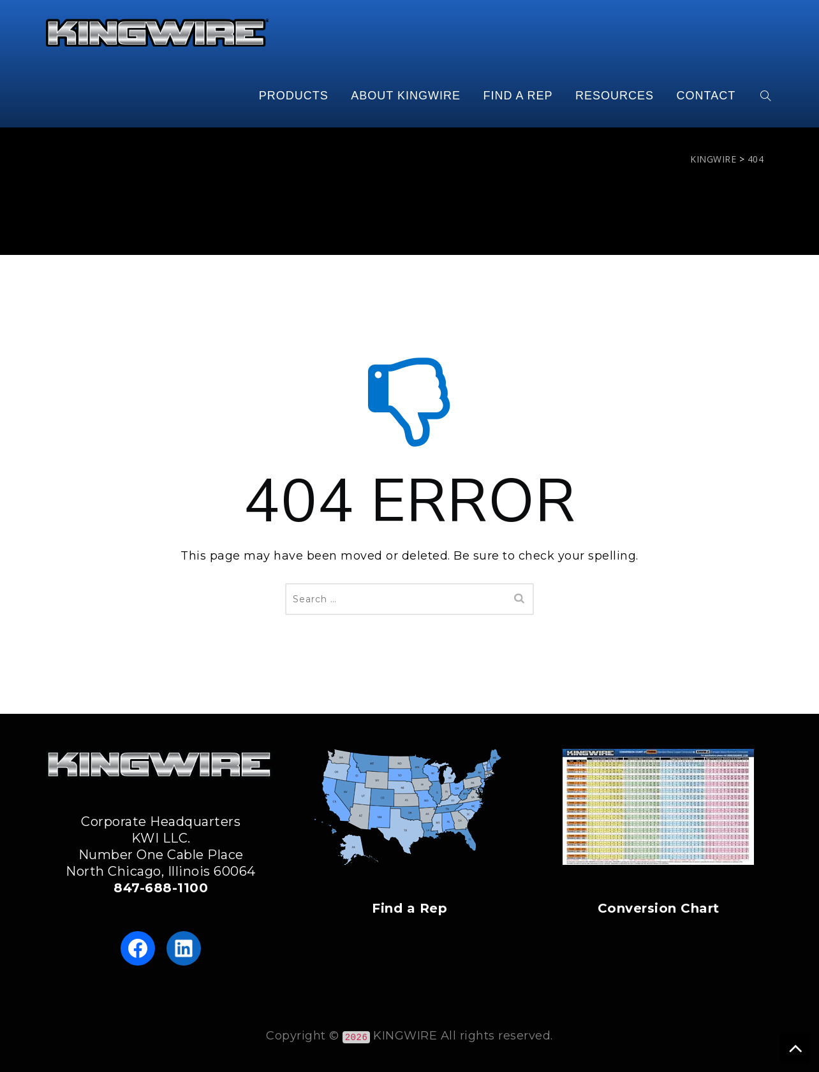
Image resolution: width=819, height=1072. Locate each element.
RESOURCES (614, 95)
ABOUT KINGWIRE (406, 95)
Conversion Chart (658, 908)
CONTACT (706, 95)
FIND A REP (517, 95)
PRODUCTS (293, 95)
